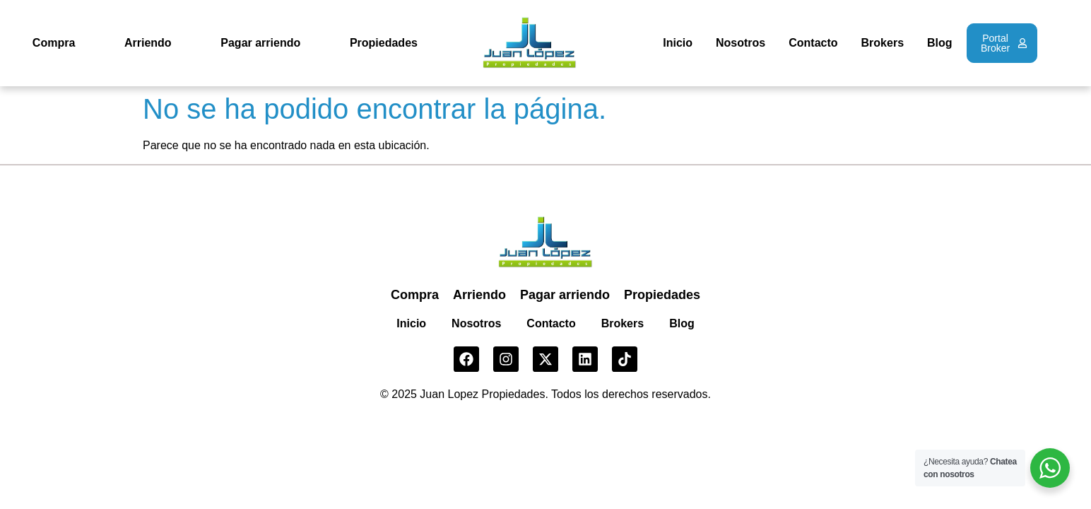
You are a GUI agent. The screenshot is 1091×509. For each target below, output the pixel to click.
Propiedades (384, 43)
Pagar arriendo (260, 43)
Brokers (882, 43)
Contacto (813, 43)
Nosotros (740, 43)
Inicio (677, 43)
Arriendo (148, 43)
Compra (54, 43)
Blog (940, 43)
